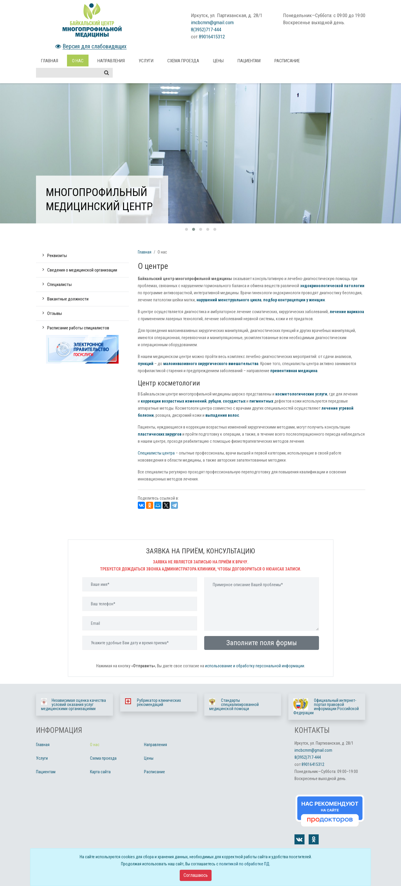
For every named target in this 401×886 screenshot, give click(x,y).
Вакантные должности (68, 299)
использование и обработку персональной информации (254, 665)
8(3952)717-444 (206, 29)
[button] (186, 229)
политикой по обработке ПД (244, 864)
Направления (111, 60)
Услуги (146, 60)
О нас (78, 60)
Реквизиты (57, 255)
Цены (218, 60)
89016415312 (212, 37)
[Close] (196, 875)
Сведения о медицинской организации (82, 270)
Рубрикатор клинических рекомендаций (159, 702)
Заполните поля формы (261, 643)
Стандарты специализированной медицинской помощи (234, 704)
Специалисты (59, 284)
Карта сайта (100, 771)
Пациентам (249, 60)
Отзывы (54, 313)
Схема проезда (183, 60)
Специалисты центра (156, 453)
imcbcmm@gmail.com (212, 22)
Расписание (287, 60)
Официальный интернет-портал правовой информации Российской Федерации (326, 706)
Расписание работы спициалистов (78, 328)
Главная (49, 60)
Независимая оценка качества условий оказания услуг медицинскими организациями (73, 704)
